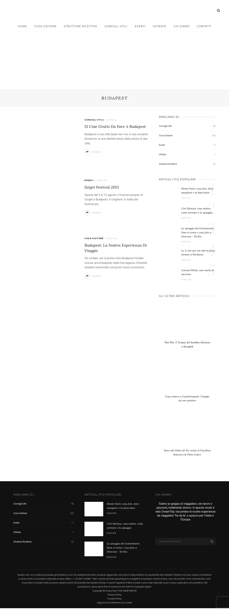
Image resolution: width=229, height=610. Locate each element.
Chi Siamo (182, 26)
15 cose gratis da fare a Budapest (115, 126)
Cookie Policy (114, 600)
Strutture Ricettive (80, 26)
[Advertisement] (114, 59)
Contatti (204, 26)
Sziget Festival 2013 (101, 187)
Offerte (159, 26)
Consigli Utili (116, 26)
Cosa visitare (45, 26)
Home (22, 26)
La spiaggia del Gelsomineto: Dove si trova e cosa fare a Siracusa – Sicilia (197, 232)
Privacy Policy (114, 596)
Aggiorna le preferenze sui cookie (114, 604)
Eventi (140, 26)
